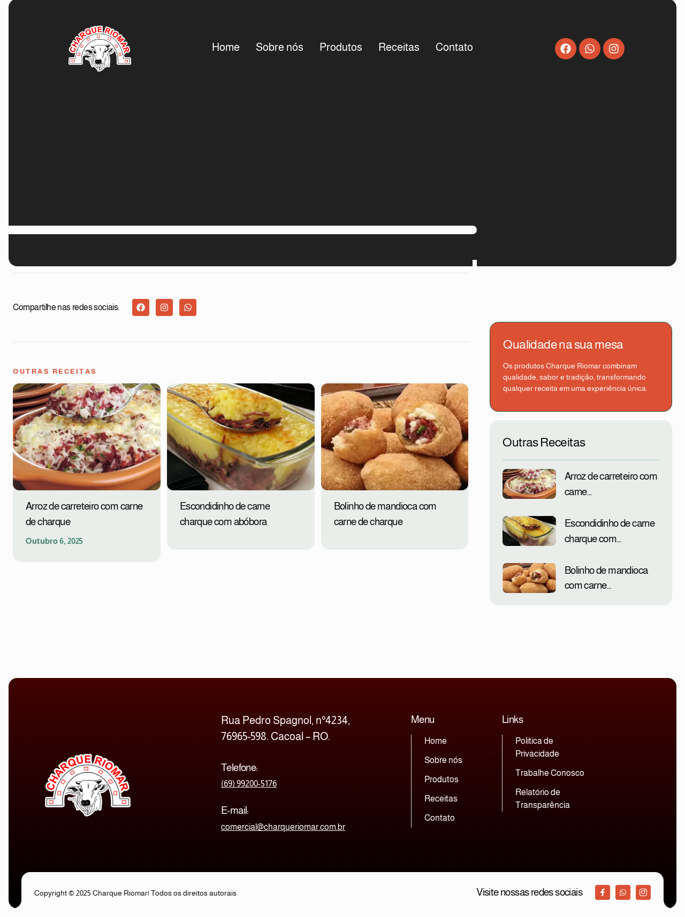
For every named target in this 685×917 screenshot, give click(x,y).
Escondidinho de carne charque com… (609, 531)
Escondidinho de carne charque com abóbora (225, 513)
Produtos (340, 47)
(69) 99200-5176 (249, 783)
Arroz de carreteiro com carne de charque (84, 513)
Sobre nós (279, 47)
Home (226, 47)
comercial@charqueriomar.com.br (283, 826)
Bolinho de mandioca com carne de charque (385, 513)
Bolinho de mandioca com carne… (606, 578)
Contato (454, 47)
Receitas (399, 47)
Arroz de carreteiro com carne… (611, 484)
